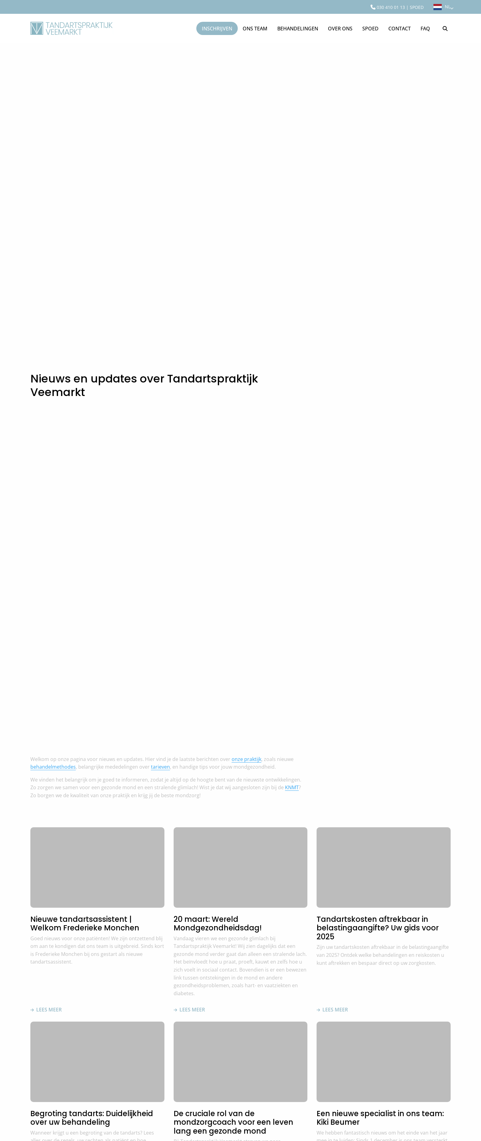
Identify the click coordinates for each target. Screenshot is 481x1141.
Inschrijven (217, 28)
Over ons (340, 28)
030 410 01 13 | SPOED (397, 7)
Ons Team (255, 28)
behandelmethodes (53, 766)
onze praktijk (246, 759)
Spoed (370, 28)
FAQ (425, 28)
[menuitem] (397, 7)
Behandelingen (297, 28)
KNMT (292, 787)
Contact (399, 28)
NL (449, 7)
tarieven (160, 766)
